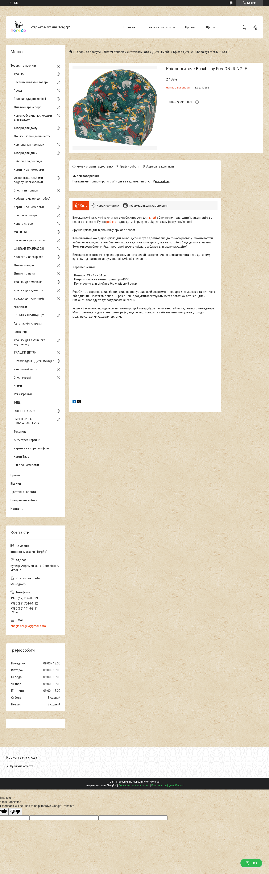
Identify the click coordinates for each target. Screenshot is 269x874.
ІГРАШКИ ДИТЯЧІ (25, 352)
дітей (152, 217)
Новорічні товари (25, 215)
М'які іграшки (23, 394)
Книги (18, 386)
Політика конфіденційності (167, 785)
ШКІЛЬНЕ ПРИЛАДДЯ (29, 248)
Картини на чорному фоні (31, 448)
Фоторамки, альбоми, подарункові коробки (29, 180)
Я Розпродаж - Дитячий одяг (34, 361)
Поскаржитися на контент (134, 785)
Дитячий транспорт (27, 107)
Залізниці (20, 332)
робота (111, 221)
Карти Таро (21, 456)
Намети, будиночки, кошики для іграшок (33, 117)
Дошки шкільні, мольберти (32, 136)
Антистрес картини (27, 440)
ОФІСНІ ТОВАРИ (25, 411)
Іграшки (19, 74)
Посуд (18, 90)
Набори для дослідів (28, 161)
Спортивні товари (26, 190)
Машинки (20, 232)
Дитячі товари (114, 52)
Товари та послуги (158, 27)
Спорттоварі (22, 377)
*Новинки (20, 307)
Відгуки (16, 483)
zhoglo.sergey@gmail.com (28, 626)
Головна (129, 27)
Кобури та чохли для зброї (32, 198)
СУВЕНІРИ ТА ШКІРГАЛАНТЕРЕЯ (26, 421)
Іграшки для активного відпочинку (29, 342)
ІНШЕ (17, 402)
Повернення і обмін (24, 500)
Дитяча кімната (138, 52)
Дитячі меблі (161, 52)
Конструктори (23, 223)
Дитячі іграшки (24, 273)
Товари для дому (25, 128)
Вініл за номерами (26, 465)
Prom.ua (155, 781)
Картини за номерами (29, 169)
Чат (251, 863)
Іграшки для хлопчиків (29, 298)
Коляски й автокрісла (28, 257)
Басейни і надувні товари (31, 82)
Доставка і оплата (23, 492)
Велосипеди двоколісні (30, 98)
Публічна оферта (21, 766)
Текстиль (20, 431)
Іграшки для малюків (28, 282)
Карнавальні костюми (29, 144)
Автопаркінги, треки (28, 323)
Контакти (17, 508)
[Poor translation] (15, 812)
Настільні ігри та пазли (29, 240)
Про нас (190, 27)
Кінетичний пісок (25, 369)
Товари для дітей (25, 153)
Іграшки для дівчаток (28, 290)
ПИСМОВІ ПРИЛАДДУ (29, 315)
